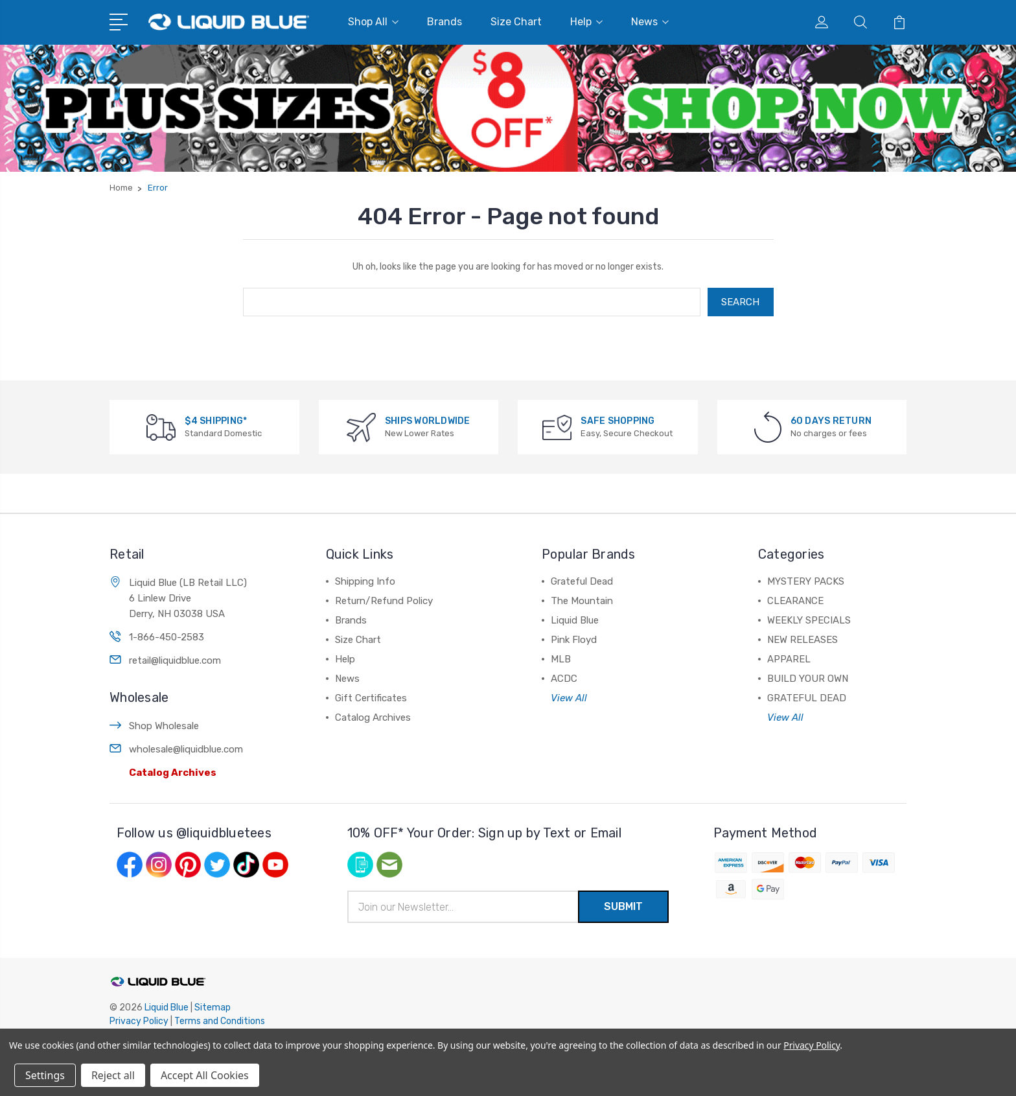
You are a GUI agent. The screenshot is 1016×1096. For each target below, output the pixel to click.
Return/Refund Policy (384, 601)
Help (586, 22)
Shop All (373, 22)
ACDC (564, 678)
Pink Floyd (574, 640)
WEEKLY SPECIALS (809, 620)
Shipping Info (365, 581)
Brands (444, 22)
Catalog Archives (172, 772)
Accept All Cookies (205, 1075)
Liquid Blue (575, 620)
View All (569, 698)
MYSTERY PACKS (805, 581)
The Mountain (582, 601)
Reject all (113, 1075)
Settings (45, 1075)
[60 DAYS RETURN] (767, 426)
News (650, 22)
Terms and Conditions (219, 1021)
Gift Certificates (371, 698)
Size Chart (516, 22)
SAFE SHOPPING (617, 420)
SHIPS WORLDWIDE (427, 420)
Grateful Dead (582, 581)
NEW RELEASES (802, 640)
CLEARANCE (795, 601)
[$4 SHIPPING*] (161, 426)
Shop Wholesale (164, 726)
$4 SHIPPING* (216, 420)
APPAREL (789, 659)
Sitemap (212, 1007)
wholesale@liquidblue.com (186, 749)
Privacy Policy (139, 1021)
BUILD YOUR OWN (807, 678)
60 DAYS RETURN (831, 420)
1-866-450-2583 (166, 637)
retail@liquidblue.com (175, 660)
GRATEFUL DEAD (806, 698)
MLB (561, 659)
